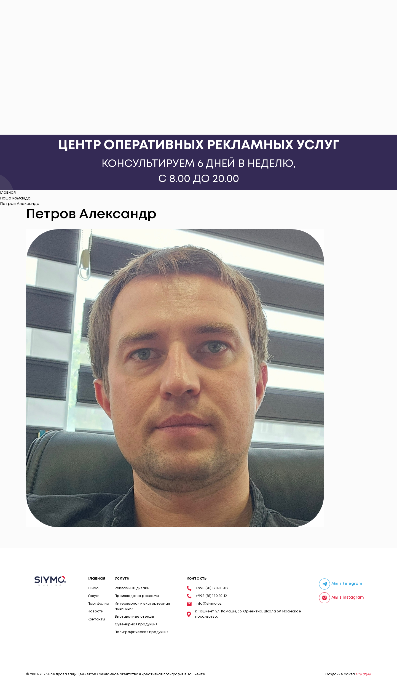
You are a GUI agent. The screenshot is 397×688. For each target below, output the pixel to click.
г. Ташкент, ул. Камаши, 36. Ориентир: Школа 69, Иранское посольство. (244, 614)
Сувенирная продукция (136, 624)
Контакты (96, 619)
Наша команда (15, 198)
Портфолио (98, 603)
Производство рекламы (137, 596)
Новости (95, 611)
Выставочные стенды (134, 616)
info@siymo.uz (204, 604)
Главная (8, 192)
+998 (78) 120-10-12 (207, 596)
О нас (93, 588)
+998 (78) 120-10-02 (208, 588)
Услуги (94, 596)
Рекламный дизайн (132, 588)
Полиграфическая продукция (141, 632)
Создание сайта (348, 674)
